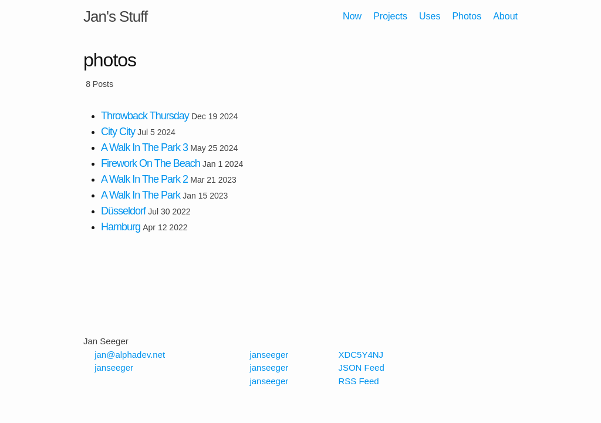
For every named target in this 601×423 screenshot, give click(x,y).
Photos (466, 16)
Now (352, 16)
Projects (390, 16)
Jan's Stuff (115, 16)
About (505, 16)
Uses (429, 16)
